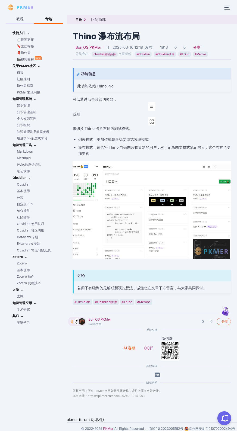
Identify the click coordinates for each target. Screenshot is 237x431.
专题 (48, 18)
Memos (200, 54)
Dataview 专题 (27, 237)
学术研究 (23, 309)
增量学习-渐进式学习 (32, 138)
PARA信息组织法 (29, 164)
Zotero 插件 (25, 276)
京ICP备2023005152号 (166, 429)
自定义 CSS (25, 204)
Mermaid (24, 158)
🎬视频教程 (29, 58)
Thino (184, 54)
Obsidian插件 (165, 54)
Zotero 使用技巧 (29, 283)
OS (85, 47)
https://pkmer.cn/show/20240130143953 (116, 396)
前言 (20, 72)
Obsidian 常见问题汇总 (34, 250)
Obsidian (24, 184)
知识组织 (23, 125)
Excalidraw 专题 (28, 243)
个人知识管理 (26, 118)
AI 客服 (130, 348)
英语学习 (23, 322)
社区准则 (23, 79)
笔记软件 (23, 171)
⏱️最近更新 (25, 39)
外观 (20, 197)
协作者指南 (25, 85)
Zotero (22, 263)
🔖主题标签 (25, 46)
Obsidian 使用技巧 (30, 224)
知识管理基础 (26, 112)
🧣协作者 (24, 52)
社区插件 (23, 217)
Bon (78, 47)
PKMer (95, 47)
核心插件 (23, 210)
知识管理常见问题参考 (33, 131)
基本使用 (23, 191)
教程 (20, 18)
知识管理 (23, 105)
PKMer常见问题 (28, 92)
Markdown (25, 151)
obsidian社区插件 (105, 54)
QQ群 (148, 348)
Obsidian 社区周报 (30, 230)
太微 (20, 296)
